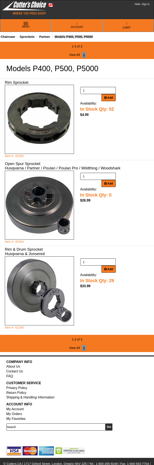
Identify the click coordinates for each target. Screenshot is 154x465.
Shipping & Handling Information (30, 397)
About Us (13, 366)
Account (77, 25)
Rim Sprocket (16, 82)
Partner (44, 36)
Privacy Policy (16, 388)
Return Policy (16, 392)
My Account (15, 409)
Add (108, 97)
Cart (127, 25)
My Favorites (16, 418)
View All (74, 54)
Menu (26, 25)
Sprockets (27, 36)
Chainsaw (8, 36)
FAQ (9, 376)
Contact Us (14, 371)
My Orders (14, 414)
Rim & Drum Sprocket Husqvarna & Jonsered (25, 251)
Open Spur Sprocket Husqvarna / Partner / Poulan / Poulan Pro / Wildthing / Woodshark (62, 165)
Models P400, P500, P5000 (74, 36)
